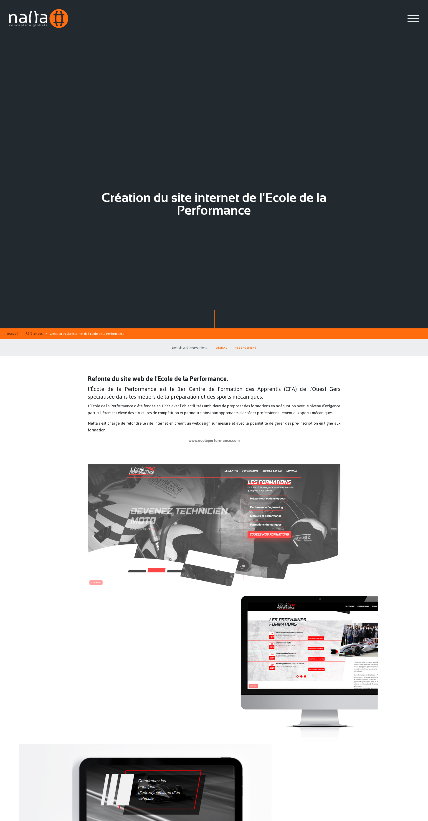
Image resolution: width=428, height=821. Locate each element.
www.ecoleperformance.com (214, 440)
